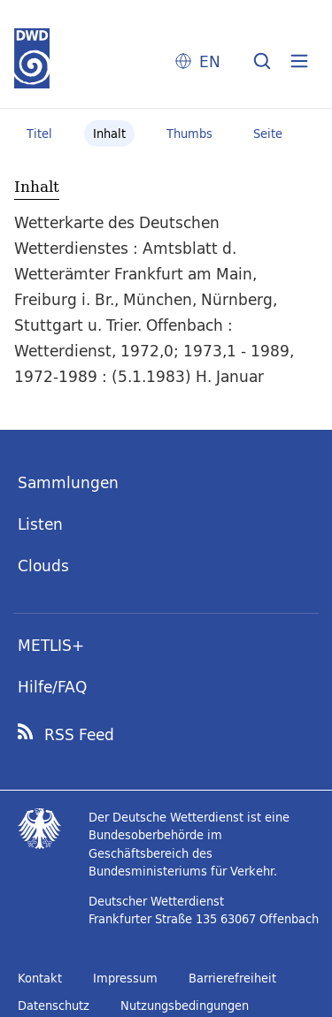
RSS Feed (79, 735)
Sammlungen (68, 482)
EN (209, 61)
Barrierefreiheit (232, 978)
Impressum (125, 978)
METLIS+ (51, 645)
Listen (40, 524)
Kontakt (40, 978)
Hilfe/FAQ (52, 687)
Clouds (43, 565)
